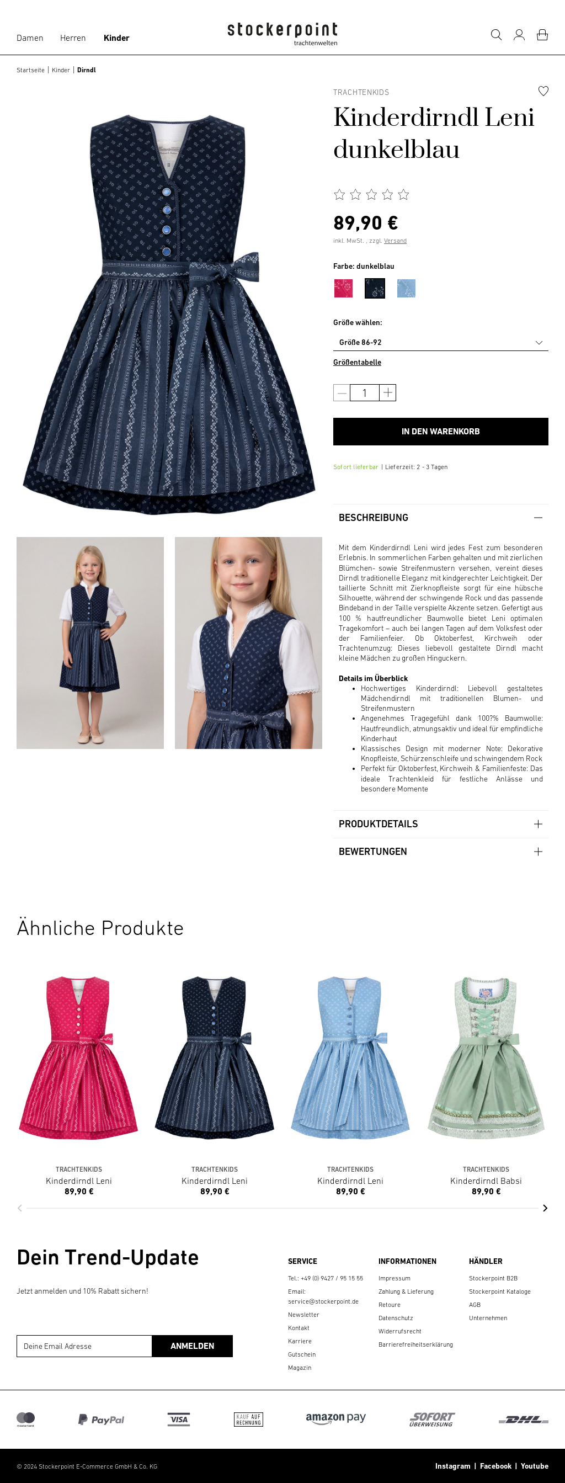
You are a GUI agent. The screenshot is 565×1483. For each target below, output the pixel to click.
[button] (20, 1208)
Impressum (395, 1278)
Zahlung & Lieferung (406, 1291)
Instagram (453, 1465)
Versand (395, 240)
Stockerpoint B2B (493, 1278)
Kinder (117, 38)
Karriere (300, 1341)
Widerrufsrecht (400, 1331)
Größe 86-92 (360, 342)
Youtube (533, 1465)
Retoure (390, 1305)
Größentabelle (357, 362)
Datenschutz (396, 1318)
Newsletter (303, 1315)
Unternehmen (488, 1318)
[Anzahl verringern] (341, 392)
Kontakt (299, 1328)
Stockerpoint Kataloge (500, 1291)
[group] (90, 643)
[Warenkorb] (542, 34)
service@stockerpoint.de (323, 1301)
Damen (30, 37)
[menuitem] (349, 286)
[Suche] (496, 34)
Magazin (299, 1368)
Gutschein (302, 1354)
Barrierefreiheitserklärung (416, 1344)
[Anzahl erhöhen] (387, 392)
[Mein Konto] (519, 34)
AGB (475, 1305)
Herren (73, 37)
